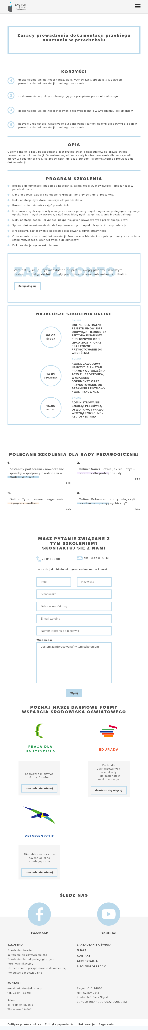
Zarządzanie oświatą (94, 944)
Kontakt (83, 955)
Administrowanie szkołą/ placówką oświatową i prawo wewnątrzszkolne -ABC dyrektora (88, 409)
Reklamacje (86, 1024)
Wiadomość (44, 640)
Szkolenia (16, 944)
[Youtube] (108, 914)
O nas (81, 950)
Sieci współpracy (91, 966)
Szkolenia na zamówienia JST (28, 954)
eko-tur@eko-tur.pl (96, 558)
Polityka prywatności (60, 1024)
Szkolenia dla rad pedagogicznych (31, 959)
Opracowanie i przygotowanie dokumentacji (37, 968)
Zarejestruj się (27, 286)
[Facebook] (39, 914)
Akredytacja (87, 961)
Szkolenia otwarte (20, 950)
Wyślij (74, 693)
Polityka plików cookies (24, 1024)
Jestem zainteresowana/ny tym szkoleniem (74, 662)
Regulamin (106, 1024)
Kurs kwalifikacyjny (20, 963)
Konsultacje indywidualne (25, 972)
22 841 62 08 (51, 559)
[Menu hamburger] (137, 6)
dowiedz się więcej (39, 788)
